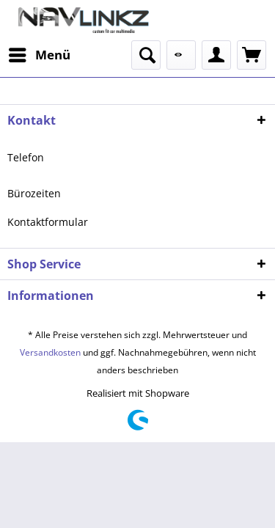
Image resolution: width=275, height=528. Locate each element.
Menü (39, 53)
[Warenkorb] (251, 55)
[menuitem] (39, 55)
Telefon (25, 157)
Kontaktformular (47, 222)
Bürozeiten (34, 193)
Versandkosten (50, 352)
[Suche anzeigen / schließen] (146, 55)
